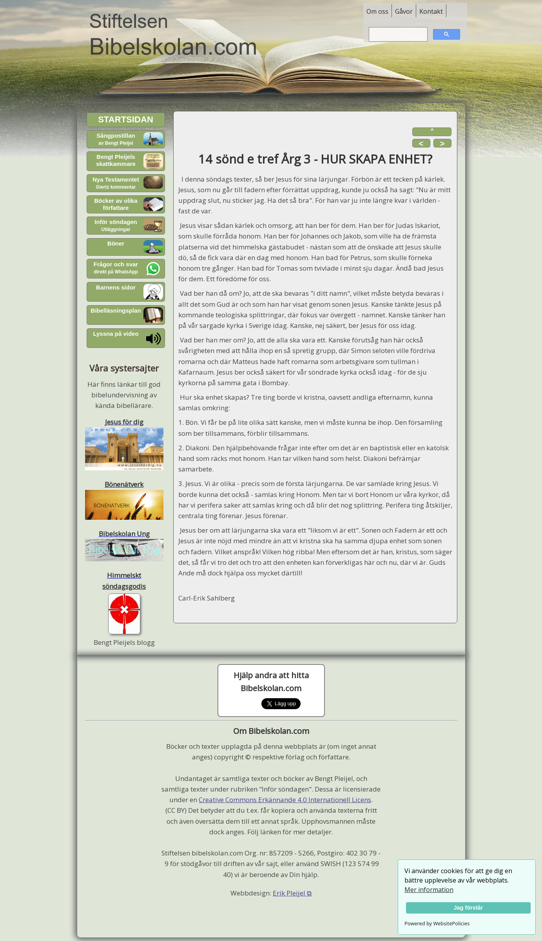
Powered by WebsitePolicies (436, 923)
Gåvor (404, 11)
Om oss (377, 11)
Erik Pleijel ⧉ (292, 892)
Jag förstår (468, 908)
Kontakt (431, 11)
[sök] (397, 34)
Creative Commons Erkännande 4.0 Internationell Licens (285, 799)
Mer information (428, 889)
